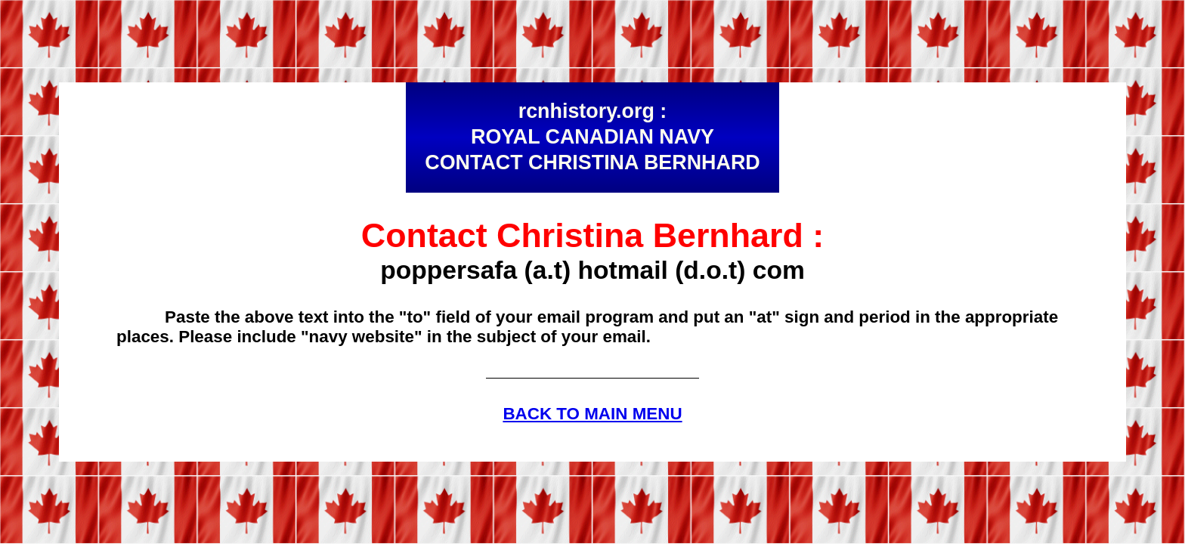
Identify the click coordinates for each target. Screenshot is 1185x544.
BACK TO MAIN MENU (592, 413)
